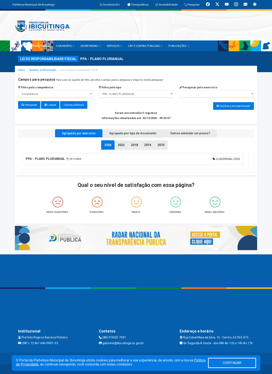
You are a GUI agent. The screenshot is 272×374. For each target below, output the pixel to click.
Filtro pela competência (36, 87)
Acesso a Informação (42, 70)
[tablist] (107, 144)
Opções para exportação (234, 105)
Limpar (50, 104)
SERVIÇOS (114, 45)
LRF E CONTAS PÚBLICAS (145, 45)
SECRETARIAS (90, 45)
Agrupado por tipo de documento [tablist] (132, 132)
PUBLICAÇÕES (179, 45)
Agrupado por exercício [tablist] (74, 132)
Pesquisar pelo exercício (198, 87)
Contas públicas (74, 104)
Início (21, 70)
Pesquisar (29, 104)
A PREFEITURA (39, 45)
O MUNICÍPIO (65, 45)
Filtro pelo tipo (110, 87)
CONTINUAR (232, 363)
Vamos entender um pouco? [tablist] (194, 132)
